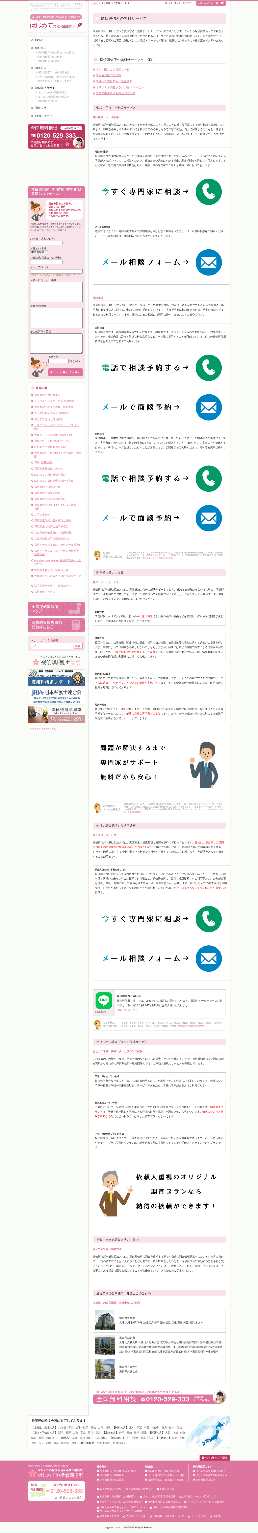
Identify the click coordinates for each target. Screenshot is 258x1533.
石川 (90, 1432)
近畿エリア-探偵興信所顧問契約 (53, 434)
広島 (97, 1437)
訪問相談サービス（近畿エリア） (54, 585)
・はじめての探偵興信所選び (51, 92)
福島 (108, 1427)
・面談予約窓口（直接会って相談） (54, 81)
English (188, 3)
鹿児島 (65, 1443)
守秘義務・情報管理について (168, 1516)
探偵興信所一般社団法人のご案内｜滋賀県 (57, 455)
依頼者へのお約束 (136, 1516)
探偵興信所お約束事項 (47, 394)
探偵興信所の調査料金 (47, 486)
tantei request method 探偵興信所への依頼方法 (57, 562)
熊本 (48, 1443)
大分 (41, 1443)
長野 (68, 1432)
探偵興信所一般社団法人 (111, 1443)
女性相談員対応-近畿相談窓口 (51, 538)
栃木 (171, 1427)
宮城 (93, 1427)
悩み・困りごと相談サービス (114, 69)
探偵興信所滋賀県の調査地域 (191, 1026)
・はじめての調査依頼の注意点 (52, 96)
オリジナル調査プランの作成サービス (120, 87)
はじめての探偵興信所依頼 (50, 446)
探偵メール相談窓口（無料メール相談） (57, 544)
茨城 (179, 1427)
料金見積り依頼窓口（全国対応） (54, 532)
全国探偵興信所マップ (141, 1489)
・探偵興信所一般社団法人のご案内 (54, 52)
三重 (144, 1432)
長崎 (182, 1437)
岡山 (90, 1437)
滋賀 (33, 1437)
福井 (98, 1432)
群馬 (164, 1427)
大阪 (167, 1432)
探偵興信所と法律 (44, 591)
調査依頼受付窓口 (109, 1516)
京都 (175, 1432)
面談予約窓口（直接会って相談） (166, 1479)
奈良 (182, 1432)
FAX (54, 230)
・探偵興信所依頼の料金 (48, 56)
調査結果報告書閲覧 (111, 1489)
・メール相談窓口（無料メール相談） (55, 76)
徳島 (143, 1437)
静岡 (121, 1432)
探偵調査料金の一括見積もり (51, 570)
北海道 (62, 1427)
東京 (131, 1427)
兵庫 (41, 1437)
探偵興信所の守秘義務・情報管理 (54, 407)
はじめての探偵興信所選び (50, 474)
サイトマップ (174, 3)
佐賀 (33, 1443)
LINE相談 (100, 1011)
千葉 (139, 1427)
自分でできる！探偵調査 (48, 419)
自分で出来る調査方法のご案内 (115, 93)
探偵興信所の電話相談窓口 (50, 498)
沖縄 (73, 1443)
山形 (100, 1427)
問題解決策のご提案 (108, 75)
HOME (39, 40)
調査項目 (40, 107)
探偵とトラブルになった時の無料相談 (120, 1502)
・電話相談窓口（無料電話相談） (53, 72)
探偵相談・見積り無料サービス (52, 440)
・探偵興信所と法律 (46, 101)
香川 (128, 1437)
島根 (82, 1437)
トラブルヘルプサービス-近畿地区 (54, 400)
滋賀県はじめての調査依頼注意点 (158, 558)
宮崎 (56, 1443)
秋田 (85, 1427)
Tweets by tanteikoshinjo (42, 728)
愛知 (129, 1432)
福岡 (174, 1437)
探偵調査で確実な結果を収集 (51, 526)
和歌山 (50, 1437)
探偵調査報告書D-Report (48, 468)
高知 (151, 1437)
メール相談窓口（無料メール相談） (167, 1475)
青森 (71, 1427)
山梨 (75, 1432)
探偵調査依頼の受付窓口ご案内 (52, 520)
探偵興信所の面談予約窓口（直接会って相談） (57, 506)
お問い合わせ (43, 115)
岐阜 (136, 1432)
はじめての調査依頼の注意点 (211, 1475)
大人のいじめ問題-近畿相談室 (51, 413)
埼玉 (146, 1427)
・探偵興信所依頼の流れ (48, 61)
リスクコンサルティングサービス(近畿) (121, 1510)
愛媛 (136, 1437)
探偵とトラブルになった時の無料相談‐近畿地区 (57, 552)
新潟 (60, 1432)
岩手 (78, 1427)
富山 (83, 1432)
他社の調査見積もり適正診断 (114, 81)
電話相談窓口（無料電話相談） (165, 1471)
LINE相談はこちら (127, 1009)
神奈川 (155, 1427)
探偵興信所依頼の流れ (47, 492)
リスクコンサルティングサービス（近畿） (56, 427)
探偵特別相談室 (43, 462)
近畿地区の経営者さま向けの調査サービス (57, 577)
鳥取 (75, 1437)
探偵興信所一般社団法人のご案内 (118, 1471)
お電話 (47, 230)
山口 (104, 1437)
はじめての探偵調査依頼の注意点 (54, 480)
